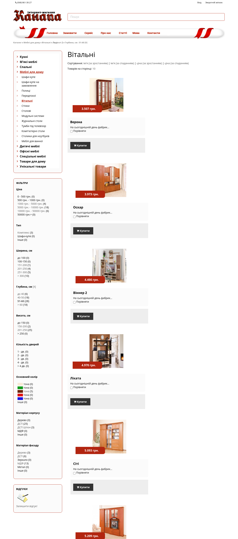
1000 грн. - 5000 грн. (30, 203)
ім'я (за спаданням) (122, 63)
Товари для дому (33, 161)
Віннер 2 (184, 122)
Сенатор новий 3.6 (193, 374)
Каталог (17, 42)
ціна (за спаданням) (177, 63)
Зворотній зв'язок (213, 2)
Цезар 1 (184, 290)
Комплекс (23, 232)
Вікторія (131, 290)
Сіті (127, 206)
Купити (80, 145)
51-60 (21, 301)
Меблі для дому (32, 42)
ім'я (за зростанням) (95, 63)
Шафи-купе (28, 77)
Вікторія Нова (81, 374)
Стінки (26, 105)
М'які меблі (28, 62)
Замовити (71, 33)
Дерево (22, 452)
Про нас (107, 33)
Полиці (26, 90)
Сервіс (90, 33)
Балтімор (78, 290)
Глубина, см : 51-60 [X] (76, 42)
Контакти (153, 33)
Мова (137, 33)
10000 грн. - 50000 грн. (31, 211)
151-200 (22, 265)
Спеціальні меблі (33, 156)
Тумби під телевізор (34, 126)
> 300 (21, 276)
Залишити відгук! (26, 506)
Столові (26, 111)
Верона (76, 122)
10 (94, 68)
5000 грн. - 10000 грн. (31, 207)
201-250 (22, 268)
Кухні (24, 57)
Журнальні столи (32, 121)
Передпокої (29, 95)
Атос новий (133, 374)
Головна (52, 33)
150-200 (22, 326)
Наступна (218, 424)
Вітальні (46, 42)
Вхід (199, 2)
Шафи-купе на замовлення (30, 83)
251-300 (22, 272)
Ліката (75, 206)
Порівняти (76, 413)
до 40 (21, 294)
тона (23, 391)
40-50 (21, 297)
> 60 (20, 304)
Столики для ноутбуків (35, 136)
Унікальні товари (33, 166)
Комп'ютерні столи (33, 131)
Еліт (181, 206)
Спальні (26, 67)
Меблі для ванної (32, 141)
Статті (123, 33)
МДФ (20, 463)
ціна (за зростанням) (149, 63)
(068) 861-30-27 (23, 2)
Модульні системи (33, 116)
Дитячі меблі (30, 146)
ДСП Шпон (24, 427)
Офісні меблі (29, 151)
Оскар (129, 122)
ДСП (20, 423)
